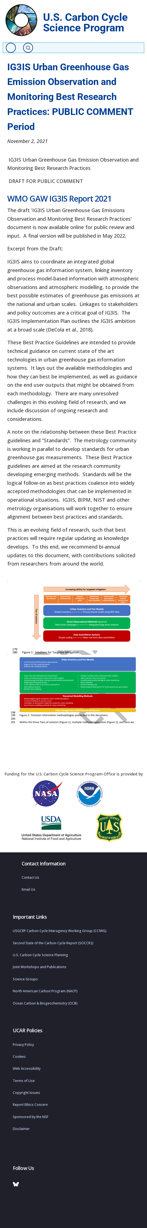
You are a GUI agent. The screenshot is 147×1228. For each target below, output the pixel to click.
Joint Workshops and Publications (39, 967)
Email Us (28, 889)
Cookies (19, 1056)
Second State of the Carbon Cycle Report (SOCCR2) (53, 943)
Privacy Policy (23, 1044)
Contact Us (30, 877)
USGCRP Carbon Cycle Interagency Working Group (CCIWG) (59, 930)
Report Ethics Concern (30, 1104)
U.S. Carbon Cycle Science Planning (40, 955)
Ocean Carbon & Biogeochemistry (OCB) (45, 1003)
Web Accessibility (27, 1068)
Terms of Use (24, 1080)
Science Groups (25, 979)
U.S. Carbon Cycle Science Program (85, 22)
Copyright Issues (26, 1092)
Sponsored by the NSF (30, 1116)
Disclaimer (21, 1128)
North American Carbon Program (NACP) (45, 991)
